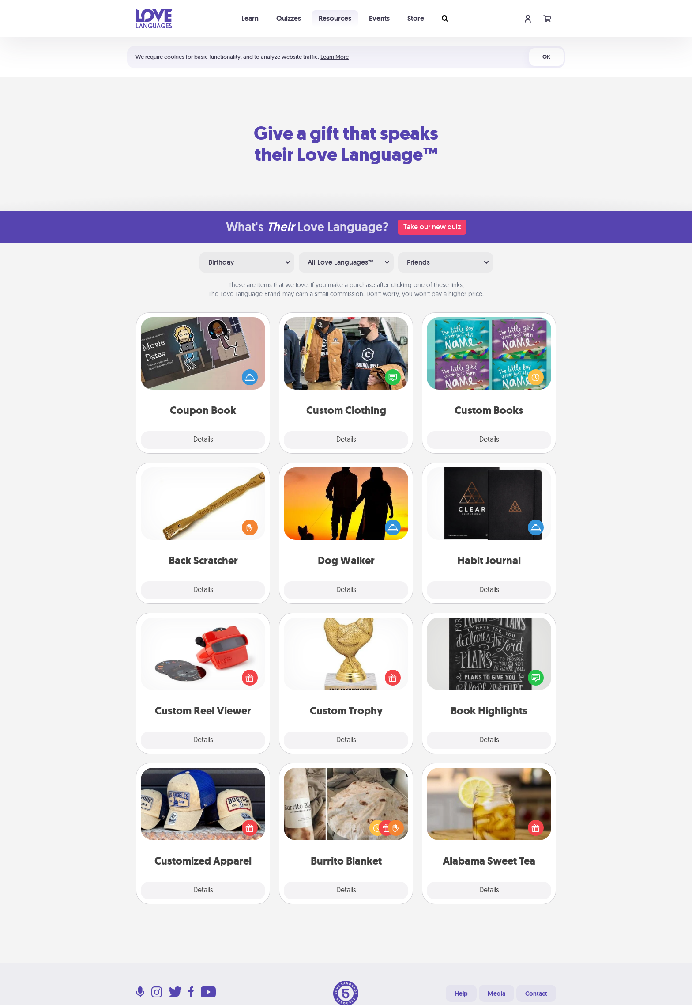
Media (496, 993)
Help (461, 993)
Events (379, 18)
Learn (250, 18)
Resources (335, 18)
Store (415, 18)
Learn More (334, 57)
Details (203, 440)
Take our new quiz (432, 226)
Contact (536, 993)
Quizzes (288, 18)
